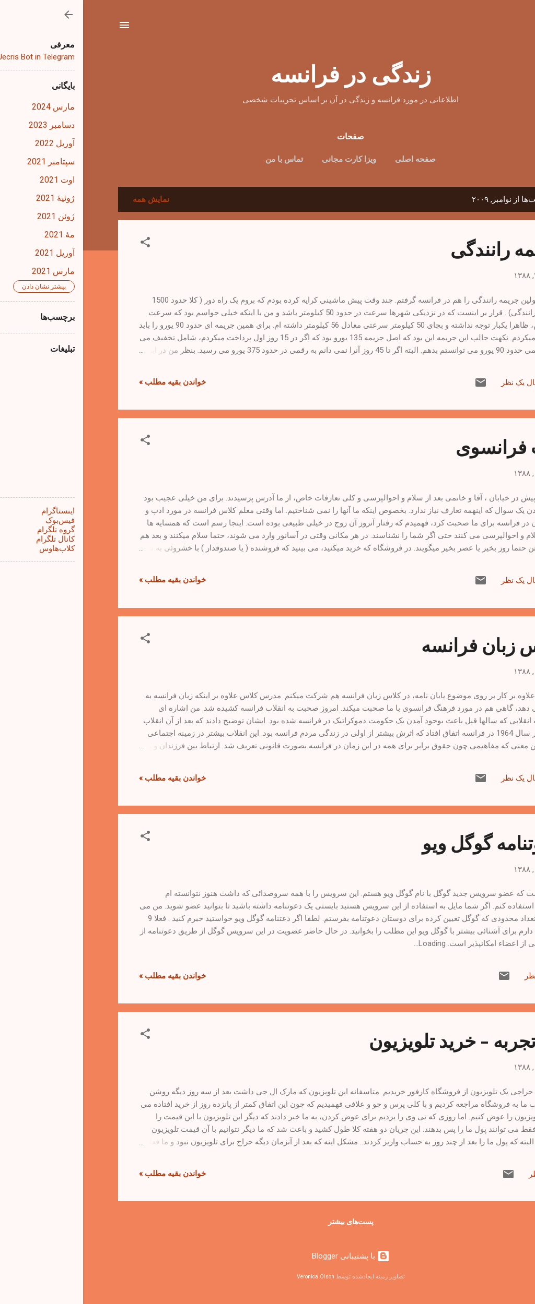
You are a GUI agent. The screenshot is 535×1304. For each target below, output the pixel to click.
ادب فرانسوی (426, 446)
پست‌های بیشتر (267, 1221)
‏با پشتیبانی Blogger (268, 1256)
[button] (62, 244)
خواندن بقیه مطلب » (89, 382)
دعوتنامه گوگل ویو (409, 842)
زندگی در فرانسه (268, 72)
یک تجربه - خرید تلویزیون (382, 1039)
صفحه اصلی (332, 159)
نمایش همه (68, 199)
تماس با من (201, 159)
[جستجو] (493, 28)
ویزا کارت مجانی (266, 159)
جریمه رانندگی (423, 248)
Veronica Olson (232, 1276)
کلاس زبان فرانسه (408, 644)
